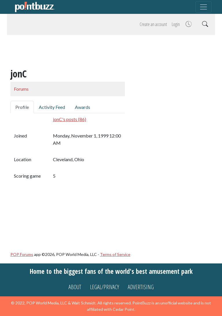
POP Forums (21, 254)
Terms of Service (115, 254)
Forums (21, 89)
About (75, 287)
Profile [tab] (22, 107)
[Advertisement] (111, 53)
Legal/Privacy (104, 287)
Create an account (153, 24)
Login (176, 24)
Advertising (141, 287)
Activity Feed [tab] (52, 107)
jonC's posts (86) (69, 119)
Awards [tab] (82, 107)
